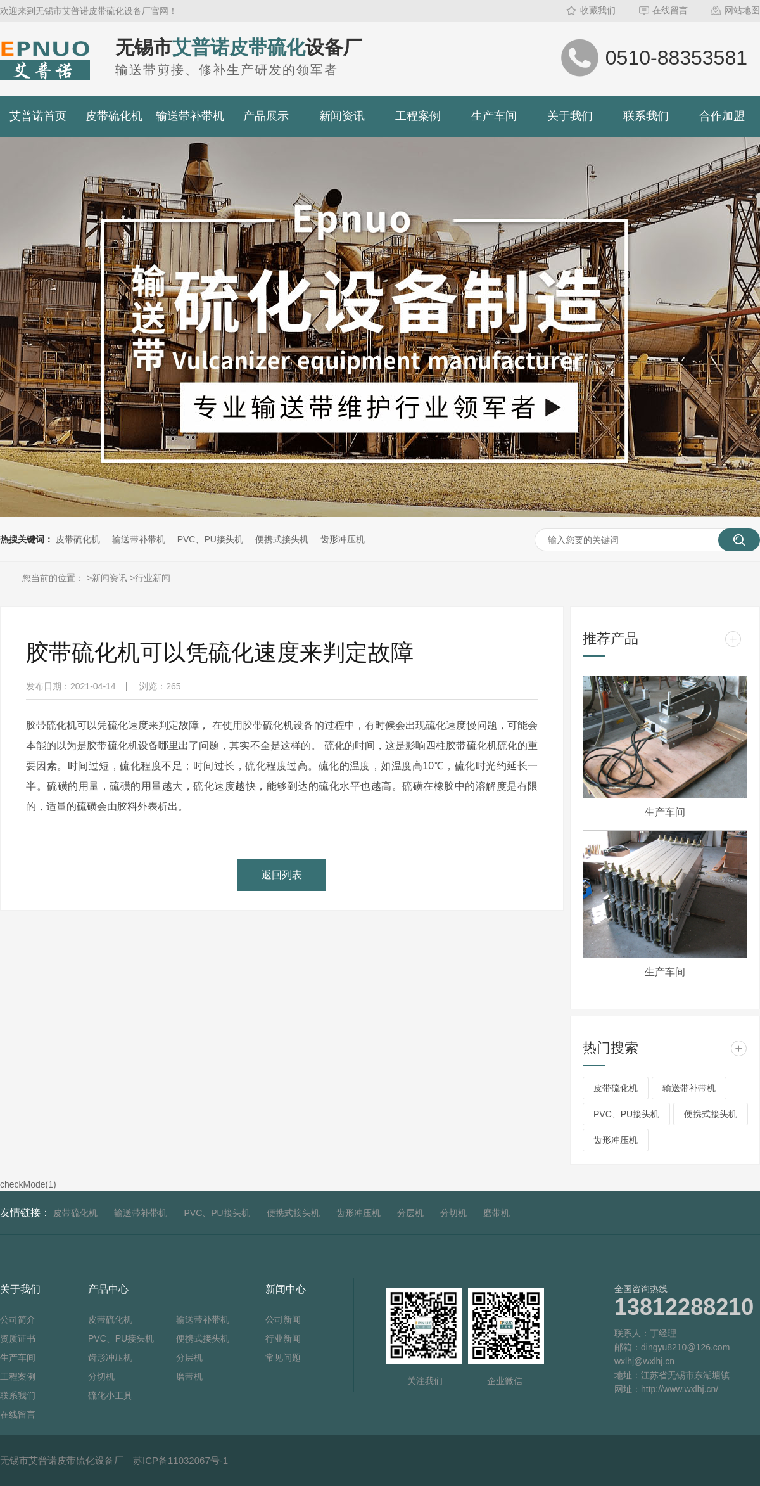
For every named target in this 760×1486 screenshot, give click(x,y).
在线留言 (670, 10)
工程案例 (418, 116)
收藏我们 (598, 10)
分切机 (453, 1213)
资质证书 (17, 1338)
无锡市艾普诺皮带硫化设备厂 (62, 1460)
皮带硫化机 (114, 116)
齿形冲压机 (342, 539)
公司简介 (17, 1319)
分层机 (410, 1213)
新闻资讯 (342, 116)
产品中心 (108, 1289)
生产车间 (494, 116)
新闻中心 (285, 1289)
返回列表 (282, 874)
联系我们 (646, 116)
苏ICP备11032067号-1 (180, 1460)
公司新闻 (283, 1319)
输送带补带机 (190, 116)
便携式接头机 (281, 539)
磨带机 (496, 1213)
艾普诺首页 (38, 116)
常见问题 (283, 1357)
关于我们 (570, 116)
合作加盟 (722, 116)
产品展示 (266, 116)
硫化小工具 (110, 1395)
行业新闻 (152, 578)
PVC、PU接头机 (210, 539)
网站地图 (742, 10)
